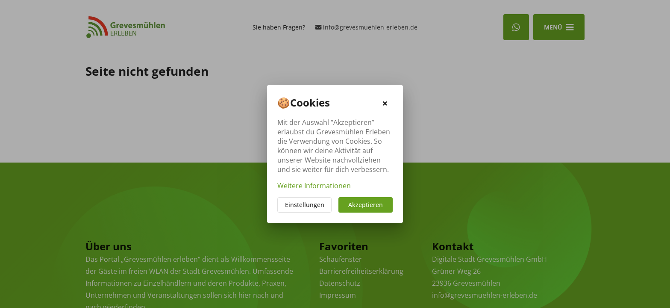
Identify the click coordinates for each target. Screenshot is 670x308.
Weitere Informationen (314, 185)
